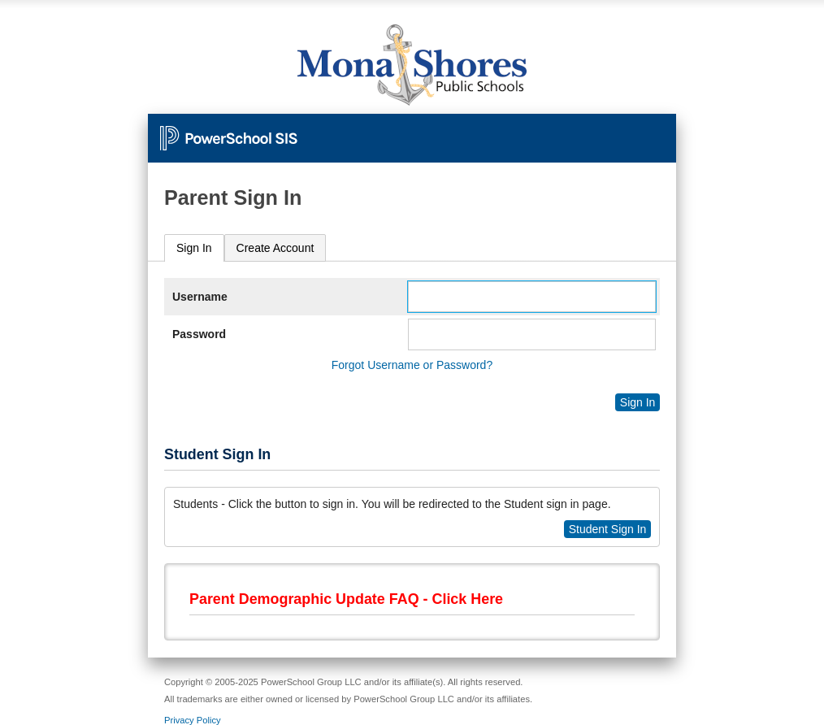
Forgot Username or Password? (412, 364)
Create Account (275, 247)
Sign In (194, 247)
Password (199, 334)
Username (200, 296)
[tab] (194, 248)
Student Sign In (608, 529)
